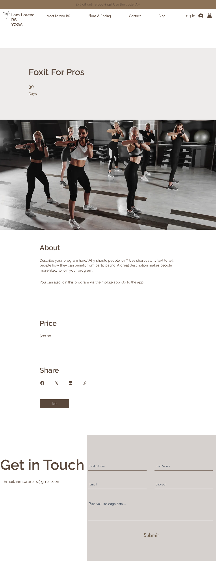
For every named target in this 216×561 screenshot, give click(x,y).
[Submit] (151, 535)
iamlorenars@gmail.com (38, 481)
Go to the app (132, 282)
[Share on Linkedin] (70, 383)
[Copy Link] (84, 383)
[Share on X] (56, 383)
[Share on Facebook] (42, 383)
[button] (209, 15)
